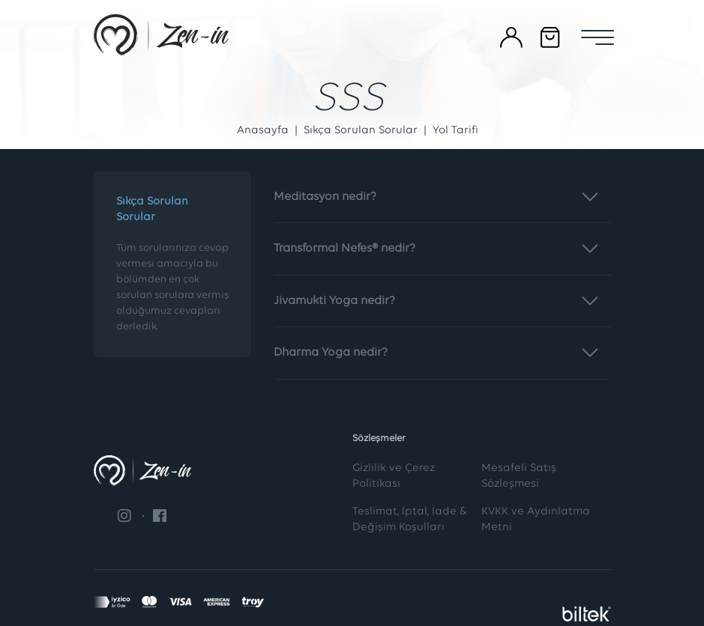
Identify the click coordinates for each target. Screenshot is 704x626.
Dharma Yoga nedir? (439, 347)
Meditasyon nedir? (439, 191)
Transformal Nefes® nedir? (439, 243)
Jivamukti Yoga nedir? (439, 295)
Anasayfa (263, 130)
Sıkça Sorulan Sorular (361, 130)
